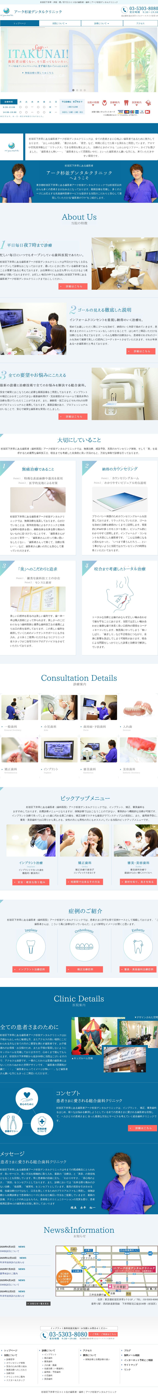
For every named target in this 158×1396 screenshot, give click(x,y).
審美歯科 (48, 1361)
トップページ (10, 1350)
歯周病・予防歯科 (52, 1372)
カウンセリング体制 (15, 1363)
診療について (48, 1350)
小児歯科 (48, 1375)
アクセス (87, 1350)
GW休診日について (9, 1251)
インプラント (50, 1354)
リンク (127, 1369)
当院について (10, 1355)
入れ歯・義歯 (50, 1365)
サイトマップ (130, 1365)
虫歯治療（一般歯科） (54, 1368)
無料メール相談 (132, 1355)
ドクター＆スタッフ (15, 1380)
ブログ (127, 1350)
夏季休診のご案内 (9, 1273)
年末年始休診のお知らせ (12, 1262)
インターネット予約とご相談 (138, 1360)
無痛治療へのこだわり (16, 1370)
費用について (89, 1355)
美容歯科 (48, 1379)
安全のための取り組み (16, 1366)
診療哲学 (10, 1359)
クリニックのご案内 (15, 1377)
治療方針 (10, 1373)
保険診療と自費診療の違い (97, 1359)
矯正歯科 (48, 1358)
